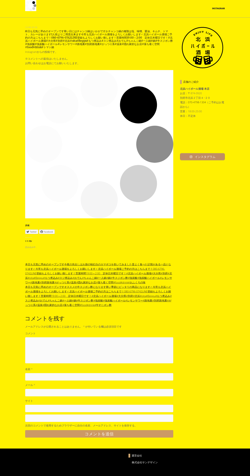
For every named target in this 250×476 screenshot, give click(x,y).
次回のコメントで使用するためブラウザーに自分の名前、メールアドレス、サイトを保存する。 (81, 425)
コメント (30, 333)
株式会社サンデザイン (145, 462)
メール (30, 385)
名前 (28, 369)
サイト (29, 400)
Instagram (218, 8)
